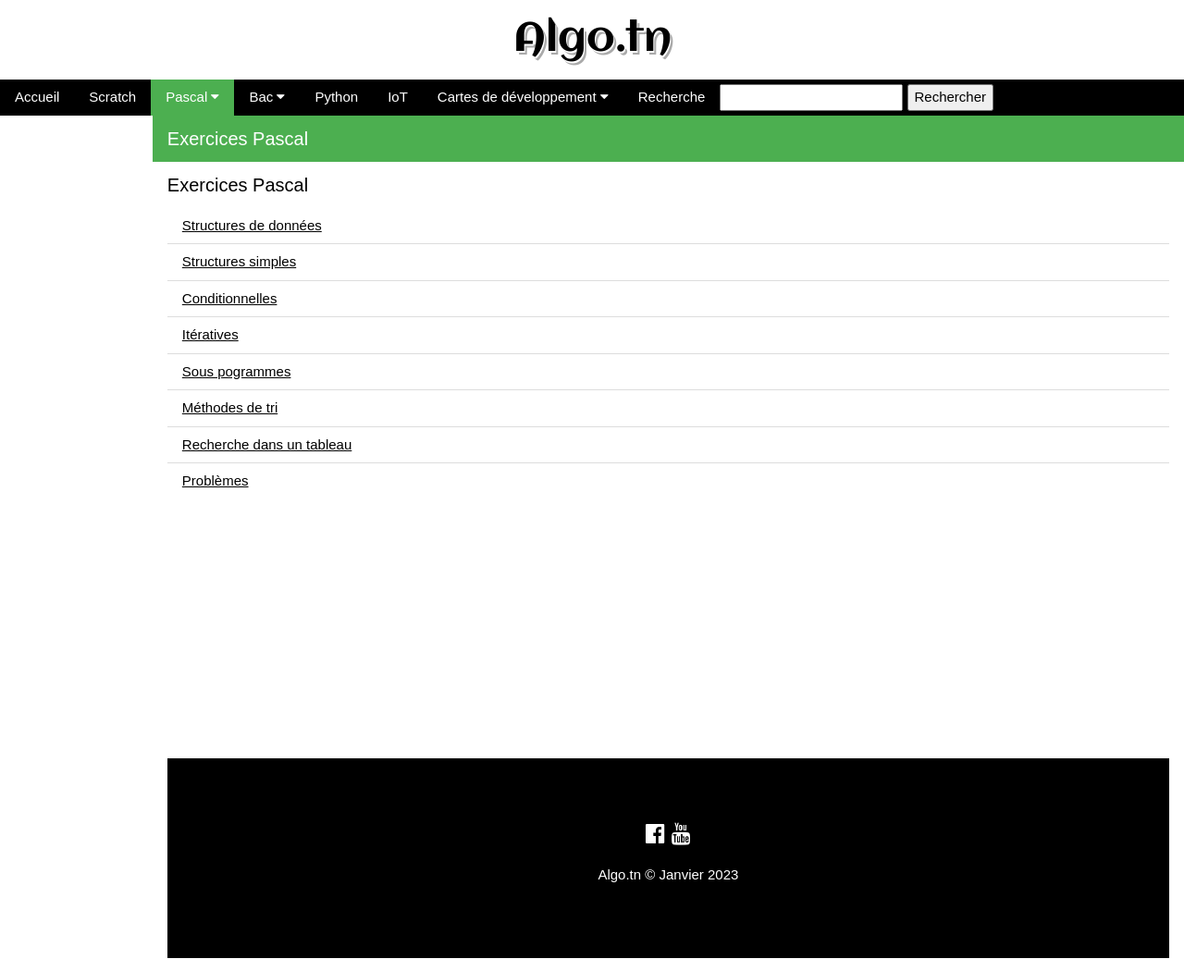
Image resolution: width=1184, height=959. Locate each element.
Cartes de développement (523, 97)
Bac (267, 97)
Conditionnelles (55, 232)
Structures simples (64, 203)
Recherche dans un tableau (92, 344)
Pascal (192, 97)
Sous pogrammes (62, 288)
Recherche (672, 97)
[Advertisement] (684, 628)
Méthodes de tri (55, 316)
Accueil (37, 97)
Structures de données (77, 175)
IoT (398, 97)
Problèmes (40, 372)
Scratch (112, 97)
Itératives (35, 259)
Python (336, 97)
